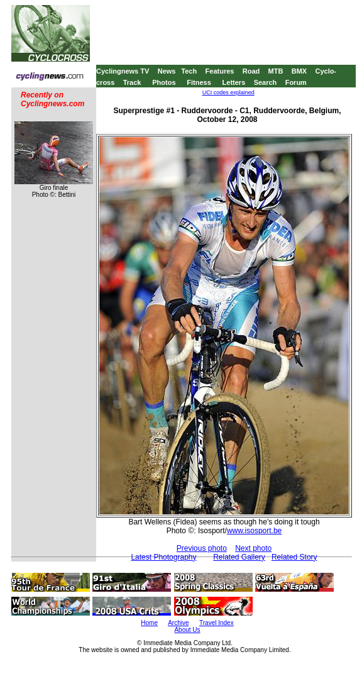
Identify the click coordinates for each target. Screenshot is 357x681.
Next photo (253, 548)
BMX (299, 71)
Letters (234, 82)
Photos (163, 82)
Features (220, 71)
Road (251, 71)
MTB (275, 71)
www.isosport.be (254, 530)
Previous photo (202, 548)
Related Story (294, 557)
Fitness (199, 82)
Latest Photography (163, 557)
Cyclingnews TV (122, 71)
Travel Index (216, 622)
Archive (178, 622)
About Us (187, 629)
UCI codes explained (228, 92)
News (167, 71)
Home (149, 622)
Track (132, 82)
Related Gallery (239, 557)
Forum (296, 82)
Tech (189, 71)
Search (265, 82)
